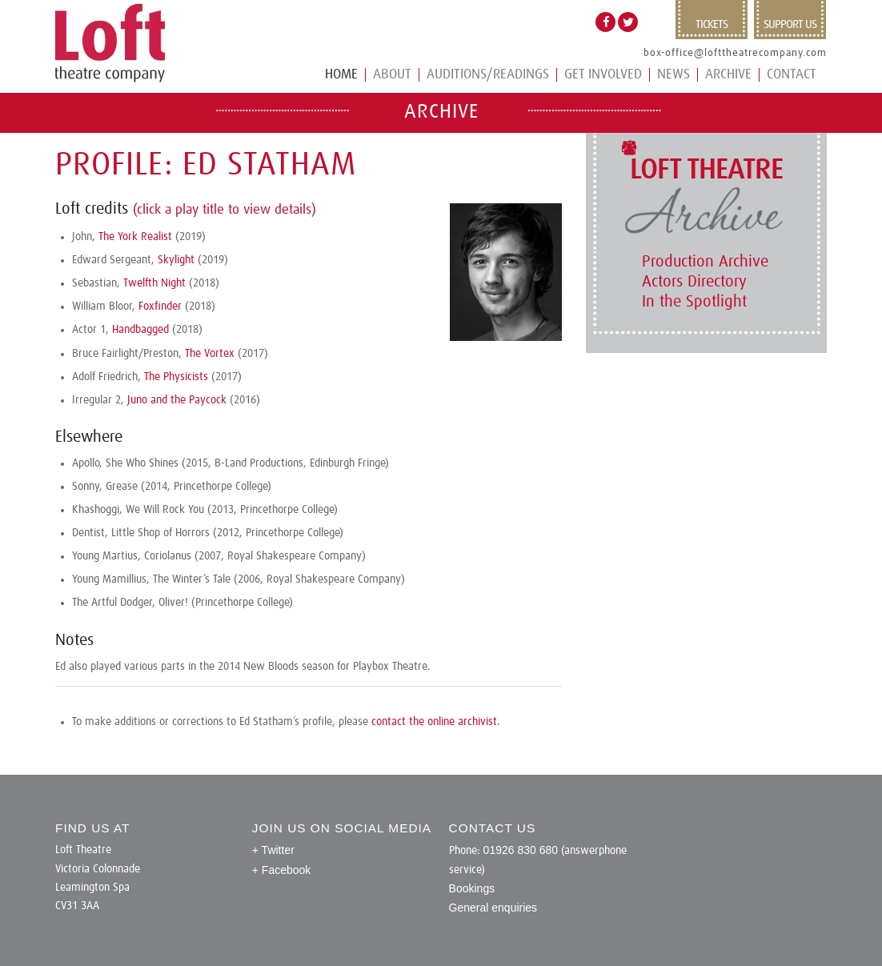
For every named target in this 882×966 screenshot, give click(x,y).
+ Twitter (273, 850)
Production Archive (705, 262)
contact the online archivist (434, 722)
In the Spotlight (694, 302)
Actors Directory (694, 282)
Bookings (472, 888)
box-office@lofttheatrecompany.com (735, 53)
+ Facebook (281, 870)
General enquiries (493, 907)
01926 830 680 (520, 850)
